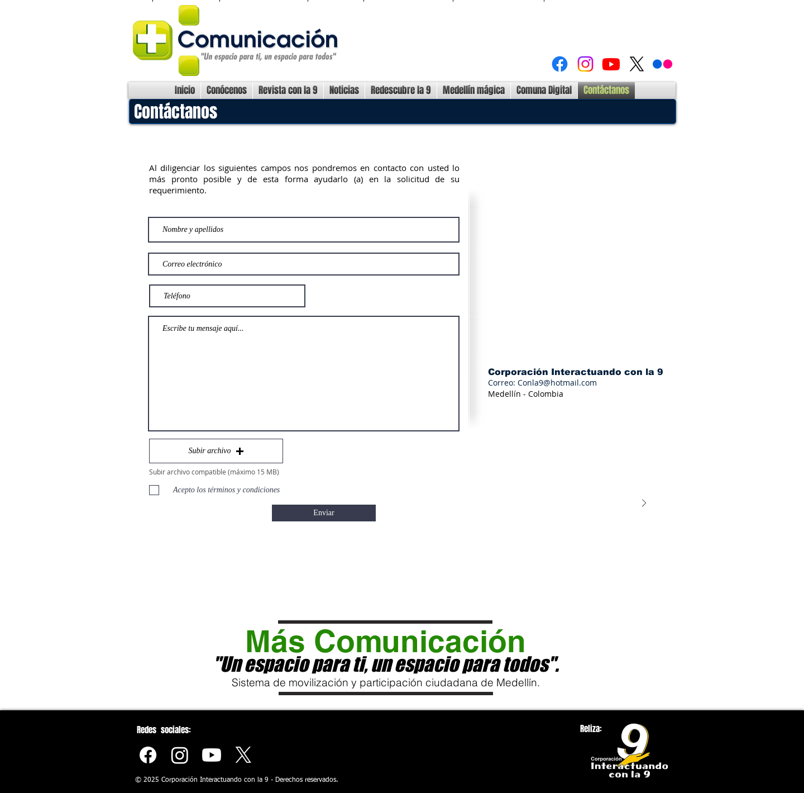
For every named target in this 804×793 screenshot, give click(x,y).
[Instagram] (585, 64)
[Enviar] (324, 513)
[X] (636, 64)
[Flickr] (662, 64)
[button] (216, 451)
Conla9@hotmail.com (557, 382)
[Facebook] (559, 64)
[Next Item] (644, 503)
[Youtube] (611, 64)
